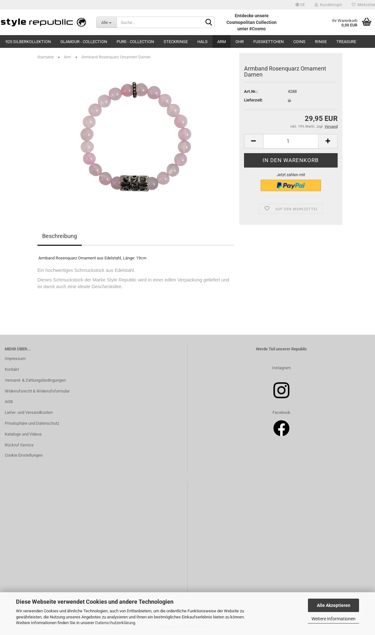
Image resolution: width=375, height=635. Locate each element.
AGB (9, 401)
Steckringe (176, 41)
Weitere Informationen (333, 618)
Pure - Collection (135, 41)
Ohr (239, 41)
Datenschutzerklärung (115, 622)
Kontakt (12, 369)
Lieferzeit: (253, 100)
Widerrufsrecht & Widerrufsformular (37, 391)
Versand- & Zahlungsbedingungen (35, 380)
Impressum (15, 358)
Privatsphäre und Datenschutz (32, 423)
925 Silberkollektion (28, 41)
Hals (202, 41)
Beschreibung (59, 236)
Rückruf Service (19, 445)
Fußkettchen (268, 41)
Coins (299, 41)
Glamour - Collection (83, 41)
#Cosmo (257, 28)
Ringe (321, 41)
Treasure (346, 41)
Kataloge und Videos (23, 434)
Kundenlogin (328, 5)
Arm (221, 41)
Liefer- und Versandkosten (29, 412)
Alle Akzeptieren (333, 605)
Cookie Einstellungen (23, 455)
